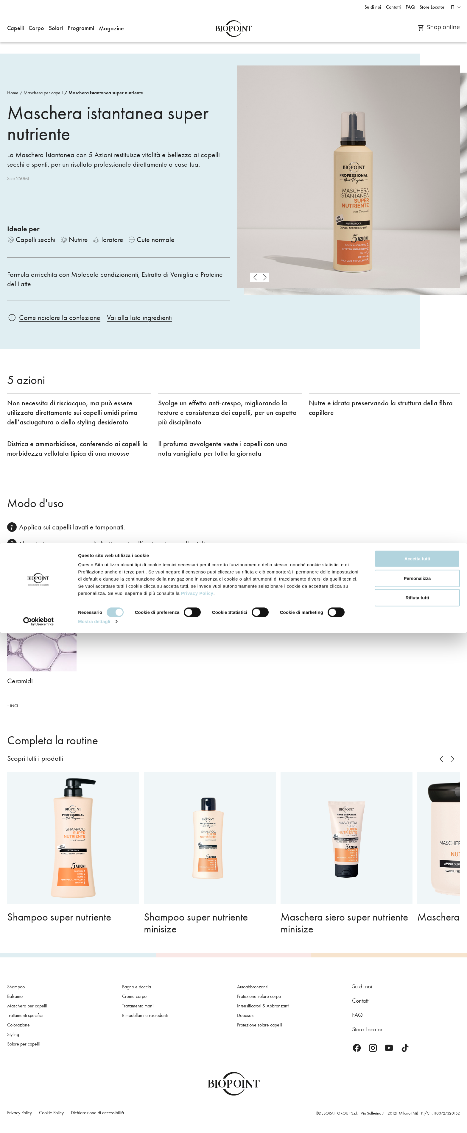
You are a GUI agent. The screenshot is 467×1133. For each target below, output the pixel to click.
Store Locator (367, 1029)
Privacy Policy (197, 1093)
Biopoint (233, 28)
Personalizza (417, 1078)
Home (12, 93)
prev (255, 277)
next (264, 277)
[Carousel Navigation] (259, 277)
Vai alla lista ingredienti (139, 317)
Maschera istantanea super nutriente (106, 93)
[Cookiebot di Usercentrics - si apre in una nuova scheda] (39, 1121)
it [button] (452, 7)
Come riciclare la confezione (59, 317)
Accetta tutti (417, 1058)
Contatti (361, 1000)
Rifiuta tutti (417, 1097)
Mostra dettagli (94, 1121)
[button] (15, 28)
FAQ (357, 1014)
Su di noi (362, 986)
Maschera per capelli (43, 93)
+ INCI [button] (12, 705)
